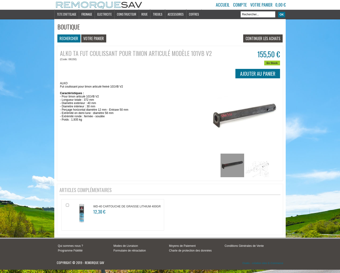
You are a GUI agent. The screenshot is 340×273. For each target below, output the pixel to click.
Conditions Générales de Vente (244, 246)
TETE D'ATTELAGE (66, 14)
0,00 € (280, 5)
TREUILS (157, 14)
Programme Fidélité (70, 250)
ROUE (144, 14)
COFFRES (194, 14)
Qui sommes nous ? (70, 246)
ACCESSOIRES (176, 14)
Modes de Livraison (125, 246)
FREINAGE (86, 14)
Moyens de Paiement (182, 246)
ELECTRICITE (104, 14)
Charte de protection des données (190, 250)
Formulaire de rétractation (129, 250)
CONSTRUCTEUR (126, 14)
